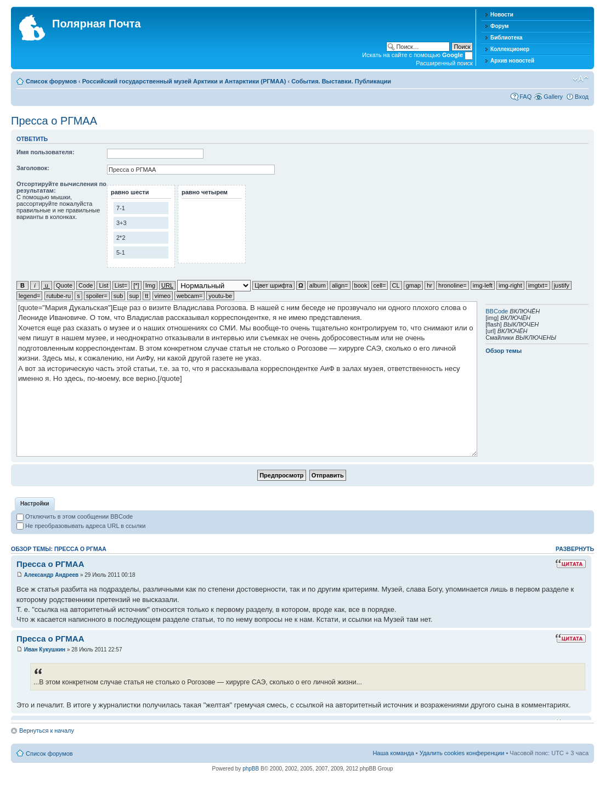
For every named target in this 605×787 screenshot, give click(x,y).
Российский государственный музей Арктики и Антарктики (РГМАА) (184, 81)
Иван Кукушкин (44, 650)
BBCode (496, 311)
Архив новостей (512, 61)
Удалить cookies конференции (462, 753)
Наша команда (393, 753)
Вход (582, 96)
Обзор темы (503, 350)
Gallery (553, 96)
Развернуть (575, 549)
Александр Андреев (51, 575)
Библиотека (506, 38)
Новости (501, 15)
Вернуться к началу (46, 730)
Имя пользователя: (45, 152)
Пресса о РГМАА (54, 121)
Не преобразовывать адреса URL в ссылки (80, 525)
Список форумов (51, 81)
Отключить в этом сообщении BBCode (74, 516)
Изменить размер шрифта (581, 79)
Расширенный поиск (444, 63)
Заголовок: (32, 168)
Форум (499, 26)
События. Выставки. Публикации (341, 81)
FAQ (525, 96)
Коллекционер (509, 49)
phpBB (250, 769)
